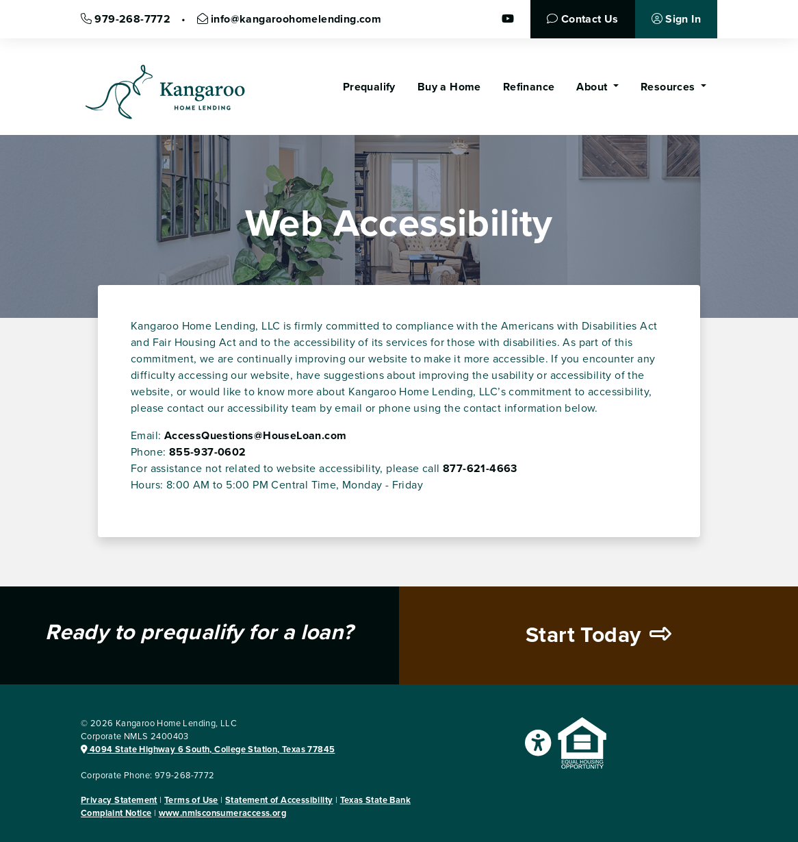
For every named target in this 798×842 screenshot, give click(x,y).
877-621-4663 (480, 468)
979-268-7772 (125, 19)
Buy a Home (449, 87)
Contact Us (582, 19)
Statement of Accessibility (279, 800)
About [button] (593, 87)
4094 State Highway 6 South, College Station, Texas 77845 (208, 749)
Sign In (676, 19)
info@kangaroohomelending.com (289, 19)
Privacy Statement (119, 800)
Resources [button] (669, 87)
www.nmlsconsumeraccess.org (222, 813)
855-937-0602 (207, 452)
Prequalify (369, 87)
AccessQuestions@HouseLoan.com (255, 436)
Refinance (529, 87)
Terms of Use (191, 800)
